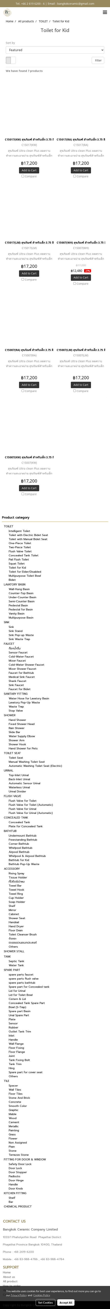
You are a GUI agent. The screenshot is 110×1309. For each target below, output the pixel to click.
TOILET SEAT (12, 753)
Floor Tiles (16, 1094)
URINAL (8, 771)
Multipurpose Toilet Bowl (25, 576)
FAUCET (9, 644)
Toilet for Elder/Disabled (25, 572)
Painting (14, 1130)
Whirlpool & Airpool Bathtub (27, 856)
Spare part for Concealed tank (29, 987)
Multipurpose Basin (21, 618)
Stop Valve (16, 711)
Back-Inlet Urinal (19, 779)
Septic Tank (16, 961)
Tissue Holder (18, 878)
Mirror (12, 910)
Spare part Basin (19, 1011)
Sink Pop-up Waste (21, 635)
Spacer (13, 1086)
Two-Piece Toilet (20, 547)
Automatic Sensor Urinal (24, 783)
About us (9, 1277)
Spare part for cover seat (25, 1072)
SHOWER (10, 715)
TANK (7, 957)
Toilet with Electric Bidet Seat (28, 535)
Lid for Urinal (17, 991)
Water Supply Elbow (22, 736)
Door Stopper (18, 1172)
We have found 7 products (24, 71)
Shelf (12, 906)
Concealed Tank (19, 822)
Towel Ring (16, 894)
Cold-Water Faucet (21, 657)
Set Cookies (45, 1302)
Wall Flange (16, 1044)
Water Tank (16, 965)
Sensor (13, 1023)
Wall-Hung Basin (19, 589)
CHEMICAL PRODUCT (18, 1207)
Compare (31, 176)
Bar (11, 1202)
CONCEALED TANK (16, 818)
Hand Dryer (16, 926)
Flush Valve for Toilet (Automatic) (31, 805)
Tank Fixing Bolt (19, 1060)
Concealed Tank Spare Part (27, 1003)
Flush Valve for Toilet (22, 801)
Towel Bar (15, 886)
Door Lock (15, 1168)
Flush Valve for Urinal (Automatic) (31, 813)
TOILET (8, 526)
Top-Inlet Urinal (19, 775)
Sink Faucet (16, 685)
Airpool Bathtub (19, 852)
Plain (12, 1147)
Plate (12, 1019)
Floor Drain (16, 930)
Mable (12, 1114)
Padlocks (14, 1176)
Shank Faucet (17, 681)
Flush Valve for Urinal (22, 809)
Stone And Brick (19, 1098)
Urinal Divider (17, 791)
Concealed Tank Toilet (23, 555)
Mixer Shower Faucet (22, 669)
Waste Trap (16, 707)
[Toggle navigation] (105, 12)
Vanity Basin (16, 614)
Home (7, 1272)
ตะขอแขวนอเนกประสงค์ (23, 943)
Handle (13, 1040)
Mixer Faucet (17, 661)
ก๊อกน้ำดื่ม (15, 648)
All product (10, 1281)
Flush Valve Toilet (20, 551)
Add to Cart (29, 170)
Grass (12, 1134)
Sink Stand (16, 631)
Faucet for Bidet (19, 689)
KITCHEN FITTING (15, 1193)
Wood (12, 1118)
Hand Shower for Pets (23, 748)
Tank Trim (15, 1064)
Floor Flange (17, 1052)
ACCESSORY (12, 869)
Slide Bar (14, 732)
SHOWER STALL (14, 951)
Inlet (11, 1036)
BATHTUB (10, 831)
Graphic (13, 1110)
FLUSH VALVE (12, 796)
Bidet (12, 580)
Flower (13, 1139)
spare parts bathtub (22, 983)
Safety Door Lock (20, 1164)
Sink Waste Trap (19, 639)
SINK (7, 622)
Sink (11, 627)
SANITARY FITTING (16, 694)
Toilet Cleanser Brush (23, 934)
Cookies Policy (41, 1295)
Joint (12, 1056)
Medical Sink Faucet (22, 677)
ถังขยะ (12, 939)
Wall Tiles (15, 1090)
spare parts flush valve (24, 979)
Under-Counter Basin (22, 597)
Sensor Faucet (18, 653)
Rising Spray (16, 873)
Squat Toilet (17, 564)
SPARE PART (12, 970)
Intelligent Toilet (19, 531)
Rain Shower (16, 728)
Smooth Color (18, 1106)
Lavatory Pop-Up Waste (24, 703)
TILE (6, 1081)
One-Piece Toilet (20, 543)
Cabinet (14, 914)
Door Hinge (16, 1180)
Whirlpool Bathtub (20, 848)
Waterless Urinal (19, 787)
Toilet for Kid (17, 568)
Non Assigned (18, 1143)
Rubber (13, 1027)
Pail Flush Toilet (19, 560)
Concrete (15, 1102)
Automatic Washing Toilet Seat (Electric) (35, 766)
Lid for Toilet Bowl (21, 995)
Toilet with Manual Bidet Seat (28, 539)
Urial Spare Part (19, 1015)
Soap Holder (17, 902)
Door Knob (16, 1189)
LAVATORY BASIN (14, 585)
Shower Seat (17, 918)
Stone (12, 1151)
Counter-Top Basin (21, 593)
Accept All (66, 1302)
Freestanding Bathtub (23, 840)
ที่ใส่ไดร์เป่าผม (17, 882)
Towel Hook (16, 890)
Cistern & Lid (17, 999)
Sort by (11, 43)
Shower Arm (16, 740)
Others (13, 947)
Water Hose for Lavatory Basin (29, 698)
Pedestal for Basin (21, 610)
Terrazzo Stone (19, 1155)
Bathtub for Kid (19, 860)
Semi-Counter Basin (22, 601)
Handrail (14, 922)
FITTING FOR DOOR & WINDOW (25, 1159)
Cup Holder (16, 898)
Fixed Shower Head (22, 724)
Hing (12, 1068)
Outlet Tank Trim (20, 1032)
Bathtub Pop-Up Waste (24, 864)
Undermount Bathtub (22, 836)
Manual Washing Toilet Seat (27, 762)
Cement (14, 1122)
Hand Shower (17, 720)
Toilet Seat (16, 758)
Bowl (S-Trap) (17, 1007)
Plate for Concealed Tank (26, 826)
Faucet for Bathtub (21, 673)
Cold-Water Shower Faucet (26, 665)
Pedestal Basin (18, 605)
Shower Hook (17, 744)
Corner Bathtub (19, 844)
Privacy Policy (19, 1295)
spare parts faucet (21, 975)
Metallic (14, 1126)
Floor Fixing (16, 1048)
